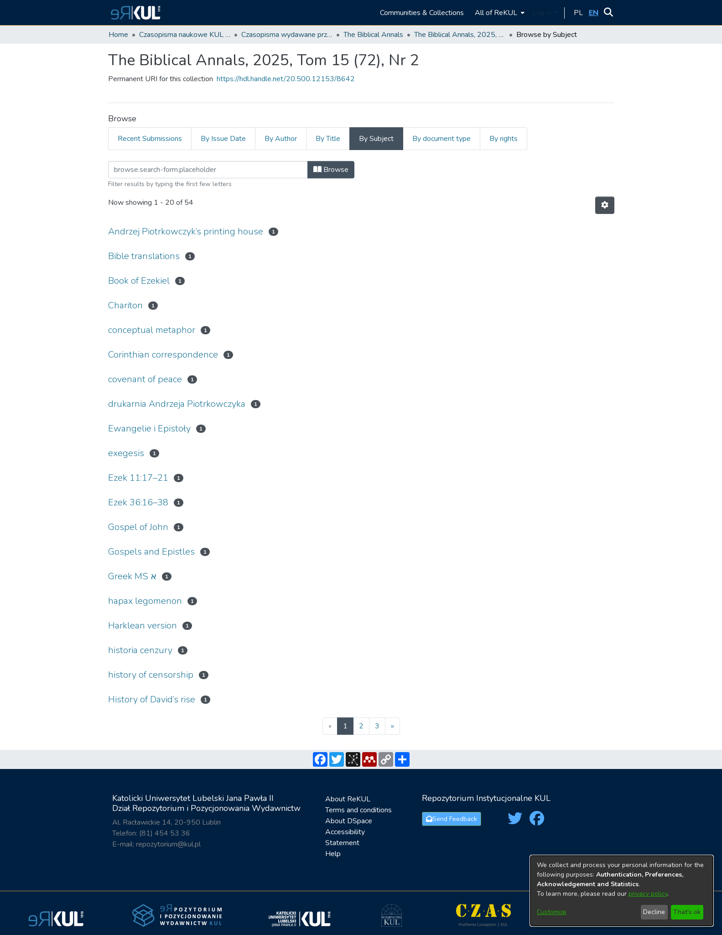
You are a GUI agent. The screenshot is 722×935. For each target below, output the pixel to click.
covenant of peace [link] (145, 379)
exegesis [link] (126, 453)
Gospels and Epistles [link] (151, 551)
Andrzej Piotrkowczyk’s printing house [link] (185, 231)
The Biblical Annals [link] (373, 35)
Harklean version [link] (142, 625)
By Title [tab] (328, 139)
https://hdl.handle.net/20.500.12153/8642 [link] (286, 79)
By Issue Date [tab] (223, 139)
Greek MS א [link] (132, 576)
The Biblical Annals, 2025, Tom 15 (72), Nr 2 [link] (459, 35)
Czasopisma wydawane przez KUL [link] (286, 35)
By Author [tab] (281, 139)
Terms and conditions (358, 810)
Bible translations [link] (144, 256)
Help (333, 854)
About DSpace (348, 821)
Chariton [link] (125, 305)
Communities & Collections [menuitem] (422, 13)
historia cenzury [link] (140, 650)
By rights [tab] (503, 139)
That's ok (687, 912)
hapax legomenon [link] (145, 601)
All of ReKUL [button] (496, 13)
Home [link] (118, 35)
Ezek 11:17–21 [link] (138, 478)
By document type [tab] (441, 139)
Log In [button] (543, 13)
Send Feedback (451, 819)
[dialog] (621, 891)
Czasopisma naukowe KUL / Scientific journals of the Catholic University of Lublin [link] (184, 35)
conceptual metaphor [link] (151, 330)
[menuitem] (499, 12)
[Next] (392, 726)
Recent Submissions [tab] (150, 139)
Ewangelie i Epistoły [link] (149, 428)
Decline (654, 912)
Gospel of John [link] (138, 527)
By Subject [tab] (376, 139)
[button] (134, 12)
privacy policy (648, 893)
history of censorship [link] (150, 675)
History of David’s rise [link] (151, 699)
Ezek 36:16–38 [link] (138, 502)
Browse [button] (330, 170)
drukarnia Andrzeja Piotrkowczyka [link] (176, 404)
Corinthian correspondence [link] (163, 354)
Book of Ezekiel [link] (139, 281)
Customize (551, 912)
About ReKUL (347, 799)
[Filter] (208, 169)
